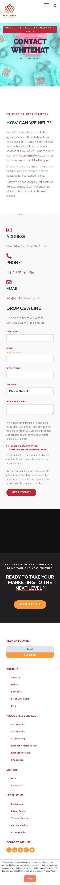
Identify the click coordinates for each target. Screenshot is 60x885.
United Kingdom (40, 160)
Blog (13, 706)
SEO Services (18, 724)
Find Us (15, 685)
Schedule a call (30, 604)
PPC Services (17, 760)
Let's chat (16, 692)
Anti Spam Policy (19, 825)
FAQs (13, 778)
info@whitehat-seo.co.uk (23, 298)
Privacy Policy (18, 811)
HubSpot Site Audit (21, 753)
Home (19, 58)
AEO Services (18, 732)
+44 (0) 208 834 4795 (20, 272)
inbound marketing (30, 155)
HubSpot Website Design (24, 746)
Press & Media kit (20, 699)
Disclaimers (17, 804)
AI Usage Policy (19, 832)
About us (15, 678)
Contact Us (17, 785)
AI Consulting (18, 739)
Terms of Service (19, 818)
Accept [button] (30, 878)
